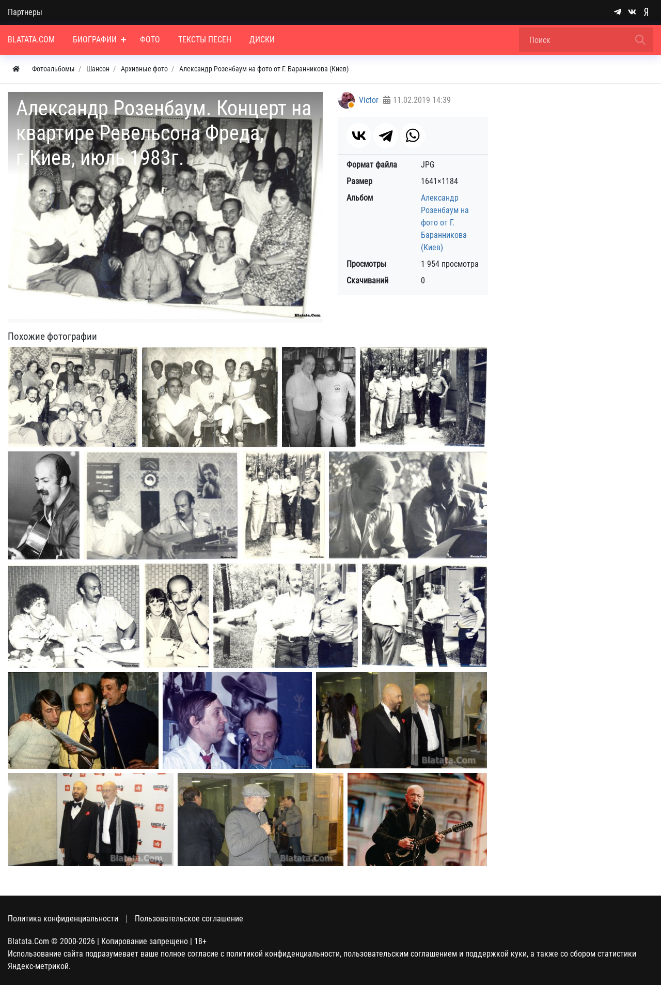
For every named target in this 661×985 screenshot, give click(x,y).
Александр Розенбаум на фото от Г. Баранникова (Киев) (445, 222)
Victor (369, 100)
